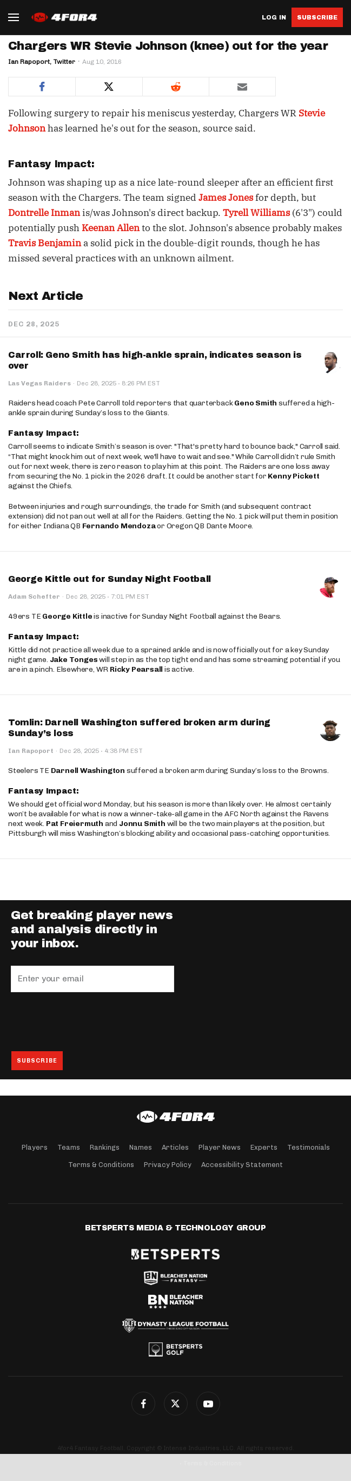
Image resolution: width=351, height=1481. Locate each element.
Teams (68, 1147)
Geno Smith (255, 403)
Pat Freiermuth (74, 823)
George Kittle (67, 616)
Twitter (176, 1403)
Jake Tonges (74, 659)
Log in (274, 18)
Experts (263, 1147)
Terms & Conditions (101, 1165)
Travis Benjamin (44, 243)
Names (140, 1147)
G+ (208, 1403)
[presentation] (93, 1021)
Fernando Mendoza (119, 525)
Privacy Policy (167, 1165)
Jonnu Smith (142, 823)
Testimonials (308, 1147)
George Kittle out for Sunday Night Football (109, 579)
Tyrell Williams (256, 213)
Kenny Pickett (293, 476)
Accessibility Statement (242, 1165)
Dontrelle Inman (44, 213)
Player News (219, 1147)
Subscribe (317, 17)
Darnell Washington (88, 770)
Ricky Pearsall (136, 669)
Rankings (105, 1147)
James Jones (225, 198)
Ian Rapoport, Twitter (41, 61)
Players (35, 1147)
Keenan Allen (111, 228)
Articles (175, 1147)
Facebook (143, 1403)
